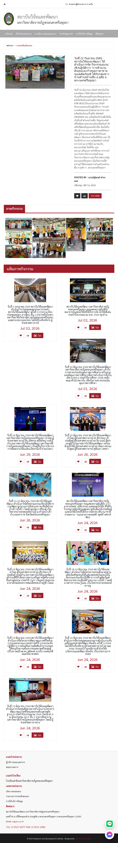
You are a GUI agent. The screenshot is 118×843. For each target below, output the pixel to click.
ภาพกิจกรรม (14, 209)
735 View (95, 195)
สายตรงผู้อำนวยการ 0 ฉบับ (79, 4)
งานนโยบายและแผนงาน (45, 33)
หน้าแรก (9, 33)
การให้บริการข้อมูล (84, 33)
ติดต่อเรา (100, 33)
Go (37, 335)
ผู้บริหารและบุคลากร (15, 762)
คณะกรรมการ (12, 767)
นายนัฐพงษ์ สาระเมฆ (90, 179)
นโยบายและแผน (13, 791)
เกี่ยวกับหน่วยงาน (23, 33)
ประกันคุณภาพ (66, 33)
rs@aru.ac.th (18, 821)
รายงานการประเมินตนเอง (17, 796)
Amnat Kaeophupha (83, 838)
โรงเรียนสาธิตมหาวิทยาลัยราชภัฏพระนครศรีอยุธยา (29, 780)
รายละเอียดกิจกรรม (24, 45)
